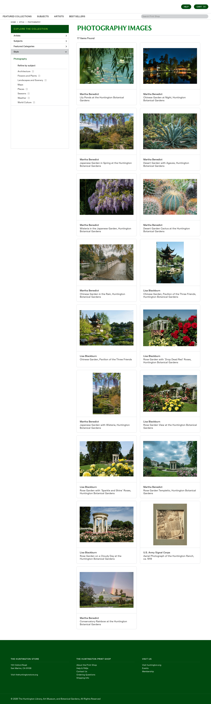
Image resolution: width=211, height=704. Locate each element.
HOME (13, 22)
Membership (148, 671)
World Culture (24, 102)
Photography (20, 59)
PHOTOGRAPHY (34, 22)
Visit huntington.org (151, 665)
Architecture (24, 71)
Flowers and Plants (27, 76)
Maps (20, 84)
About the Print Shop (86, 665)
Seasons (22, 93)
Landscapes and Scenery (30, 80)
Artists (40, 35)
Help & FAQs (82, 668)
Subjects (40, 41)
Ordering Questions (85, 675)
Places (21, 89)
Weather (22, 98)
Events (145, 668)
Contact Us (81, 671)
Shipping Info (82, 678)
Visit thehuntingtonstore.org (24, 675)
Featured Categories (40, 46)
